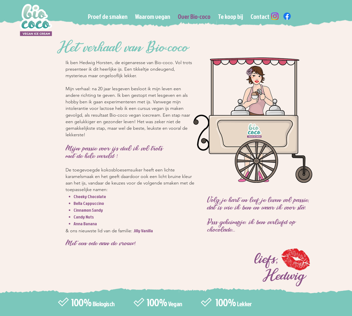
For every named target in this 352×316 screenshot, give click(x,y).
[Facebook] (287, 16)
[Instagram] (275, 16)
